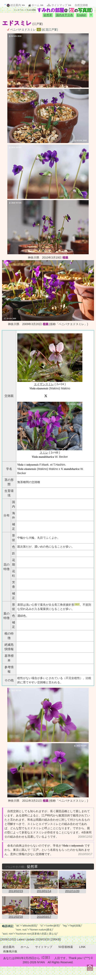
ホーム (25, 947)
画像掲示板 (10, 951)
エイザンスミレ (44, 384)
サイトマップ (43, 947)
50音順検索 (65, 947)
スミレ (44, 452)
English (81, 15)
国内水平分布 (64, 15)
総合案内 (8, 947)
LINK (82, 947)
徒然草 (48, 15)
